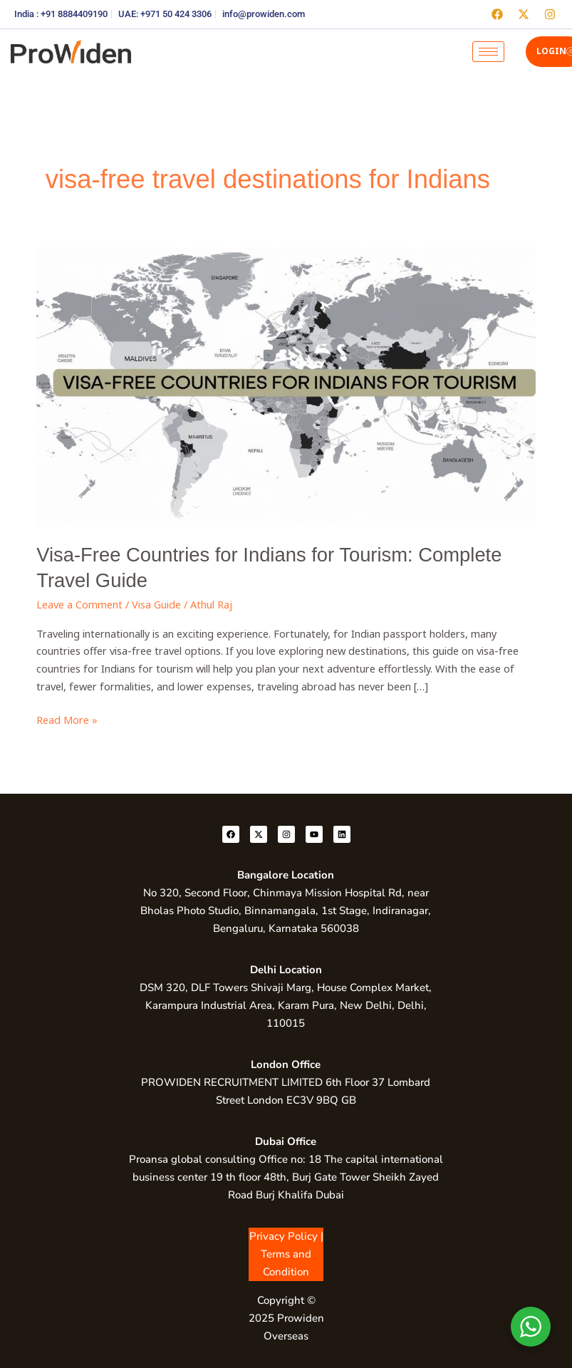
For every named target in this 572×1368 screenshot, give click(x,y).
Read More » (67, 719)
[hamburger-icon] (488, 51)
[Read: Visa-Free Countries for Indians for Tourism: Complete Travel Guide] (286, 385)
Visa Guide (156, 604)
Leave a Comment (79, 604)
